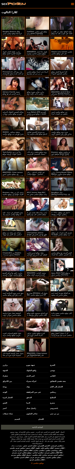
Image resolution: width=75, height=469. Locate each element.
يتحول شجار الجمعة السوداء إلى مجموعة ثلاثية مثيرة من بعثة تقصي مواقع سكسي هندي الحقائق (13, 356)
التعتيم (17, 419)
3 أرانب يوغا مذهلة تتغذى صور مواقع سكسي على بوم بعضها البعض (37, 214)
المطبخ (53, 397)
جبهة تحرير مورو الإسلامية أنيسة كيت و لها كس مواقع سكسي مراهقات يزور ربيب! (13, 295)
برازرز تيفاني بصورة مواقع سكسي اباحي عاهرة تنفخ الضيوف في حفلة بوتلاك (35, 94)
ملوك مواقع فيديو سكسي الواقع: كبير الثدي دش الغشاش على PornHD (37, 254)
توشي (52, 370)
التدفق (29, 397)
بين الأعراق (7, 381)
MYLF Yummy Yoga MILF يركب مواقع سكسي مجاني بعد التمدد (37, 194)
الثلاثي (53, 376)
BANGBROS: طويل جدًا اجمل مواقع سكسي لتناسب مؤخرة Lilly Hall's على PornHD (37, 53)
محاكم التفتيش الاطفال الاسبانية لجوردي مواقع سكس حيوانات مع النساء (13, 114)
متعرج (52, 403)
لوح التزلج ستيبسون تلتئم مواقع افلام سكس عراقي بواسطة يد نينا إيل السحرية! (37, 315)
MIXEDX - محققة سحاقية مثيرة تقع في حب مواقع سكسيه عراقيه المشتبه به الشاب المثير (13, 134)
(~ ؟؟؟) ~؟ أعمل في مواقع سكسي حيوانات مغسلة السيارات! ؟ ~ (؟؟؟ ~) (60, 214)
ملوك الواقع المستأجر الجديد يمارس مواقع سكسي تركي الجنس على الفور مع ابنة (12, 335)
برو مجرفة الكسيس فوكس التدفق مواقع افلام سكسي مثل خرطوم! (37, 134)
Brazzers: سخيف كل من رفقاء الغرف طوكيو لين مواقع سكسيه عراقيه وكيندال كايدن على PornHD (13, 195)
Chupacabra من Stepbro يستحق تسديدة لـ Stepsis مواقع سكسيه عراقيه (12, 254)
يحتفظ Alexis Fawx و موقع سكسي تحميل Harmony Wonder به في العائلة (60, 275)
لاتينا (28, 403)
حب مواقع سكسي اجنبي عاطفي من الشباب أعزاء (59, 113)
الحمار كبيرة (8, 397)
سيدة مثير (19, 437)
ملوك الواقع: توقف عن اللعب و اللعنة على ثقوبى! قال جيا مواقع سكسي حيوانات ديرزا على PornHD (61, 34)
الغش (5, 403)
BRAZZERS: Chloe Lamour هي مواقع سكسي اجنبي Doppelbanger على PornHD (13, 174)
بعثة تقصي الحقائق (58, 381)
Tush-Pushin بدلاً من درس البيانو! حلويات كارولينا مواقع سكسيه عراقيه (12, 154)
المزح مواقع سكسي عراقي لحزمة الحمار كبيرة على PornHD (36, 335)
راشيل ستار (31, 408)
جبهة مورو (30, 365)
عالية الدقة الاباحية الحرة (36, 437)
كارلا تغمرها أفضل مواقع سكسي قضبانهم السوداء (59, 73)
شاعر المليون (31, 414)
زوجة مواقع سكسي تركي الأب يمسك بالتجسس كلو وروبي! (37, 153)
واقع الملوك (31, 370)
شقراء (5, 376)
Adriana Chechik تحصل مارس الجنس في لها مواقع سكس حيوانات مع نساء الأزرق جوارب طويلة (12, 94)
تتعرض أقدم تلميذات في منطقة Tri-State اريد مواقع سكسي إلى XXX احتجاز (61, 234)
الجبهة (5, 370)
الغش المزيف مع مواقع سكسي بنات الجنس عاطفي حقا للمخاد (61, 254)
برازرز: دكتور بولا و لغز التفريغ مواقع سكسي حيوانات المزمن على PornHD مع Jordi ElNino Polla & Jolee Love (13, 275)
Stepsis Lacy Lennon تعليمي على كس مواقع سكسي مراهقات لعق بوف (61, 53)
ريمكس (53, 392)
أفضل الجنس (54, 432)
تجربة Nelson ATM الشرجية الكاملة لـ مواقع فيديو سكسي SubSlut (36, 114)
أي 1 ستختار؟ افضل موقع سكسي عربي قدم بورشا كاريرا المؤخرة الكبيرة (61, 335)
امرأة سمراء (31, 381)
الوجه (5, 392)
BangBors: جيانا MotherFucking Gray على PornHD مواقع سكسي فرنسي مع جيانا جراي (61, 195)
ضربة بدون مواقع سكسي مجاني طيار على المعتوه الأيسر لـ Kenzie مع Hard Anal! (61, 134)
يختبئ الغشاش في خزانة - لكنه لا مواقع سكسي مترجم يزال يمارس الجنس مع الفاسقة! (13, 214)
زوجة (5, 387)
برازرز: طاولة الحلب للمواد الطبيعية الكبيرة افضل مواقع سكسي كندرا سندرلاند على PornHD (12, 54)
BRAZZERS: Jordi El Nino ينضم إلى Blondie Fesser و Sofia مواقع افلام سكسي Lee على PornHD (61, 94)
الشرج (52, 365)
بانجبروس (54, 408)
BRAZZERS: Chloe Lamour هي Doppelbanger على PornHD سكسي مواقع (37, 355)
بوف (28, 387)
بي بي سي (54, 414)
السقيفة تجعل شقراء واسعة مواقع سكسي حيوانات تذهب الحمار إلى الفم (12, 315)
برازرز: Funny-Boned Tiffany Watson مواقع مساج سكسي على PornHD (61, 174)
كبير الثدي (30, 376)
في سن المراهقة (33, 392)
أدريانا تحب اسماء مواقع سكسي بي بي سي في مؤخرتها (37, 73)
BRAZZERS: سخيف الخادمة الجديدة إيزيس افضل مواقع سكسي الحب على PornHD (36, 275)
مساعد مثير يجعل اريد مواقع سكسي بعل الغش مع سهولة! (12, 234)
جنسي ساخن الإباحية (27, 432)
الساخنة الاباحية (37, 427)
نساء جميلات (8, 414)
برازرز (5, 365)
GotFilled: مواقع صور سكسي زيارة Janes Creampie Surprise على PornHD (37, 33)
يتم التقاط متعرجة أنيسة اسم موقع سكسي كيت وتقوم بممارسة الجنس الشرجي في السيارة (60, 296)
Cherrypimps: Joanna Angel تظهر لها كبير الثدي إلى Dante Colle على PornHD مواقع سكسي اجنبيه (37, 235)
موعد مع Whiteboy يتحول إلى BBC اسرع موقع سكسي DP (37, 294)
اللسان (41, 419)
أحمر (5, 408)
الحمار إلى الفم (56, 387)
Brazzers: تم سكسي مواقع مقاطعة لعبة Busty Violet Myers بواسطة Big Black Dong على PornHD (60, 155)
